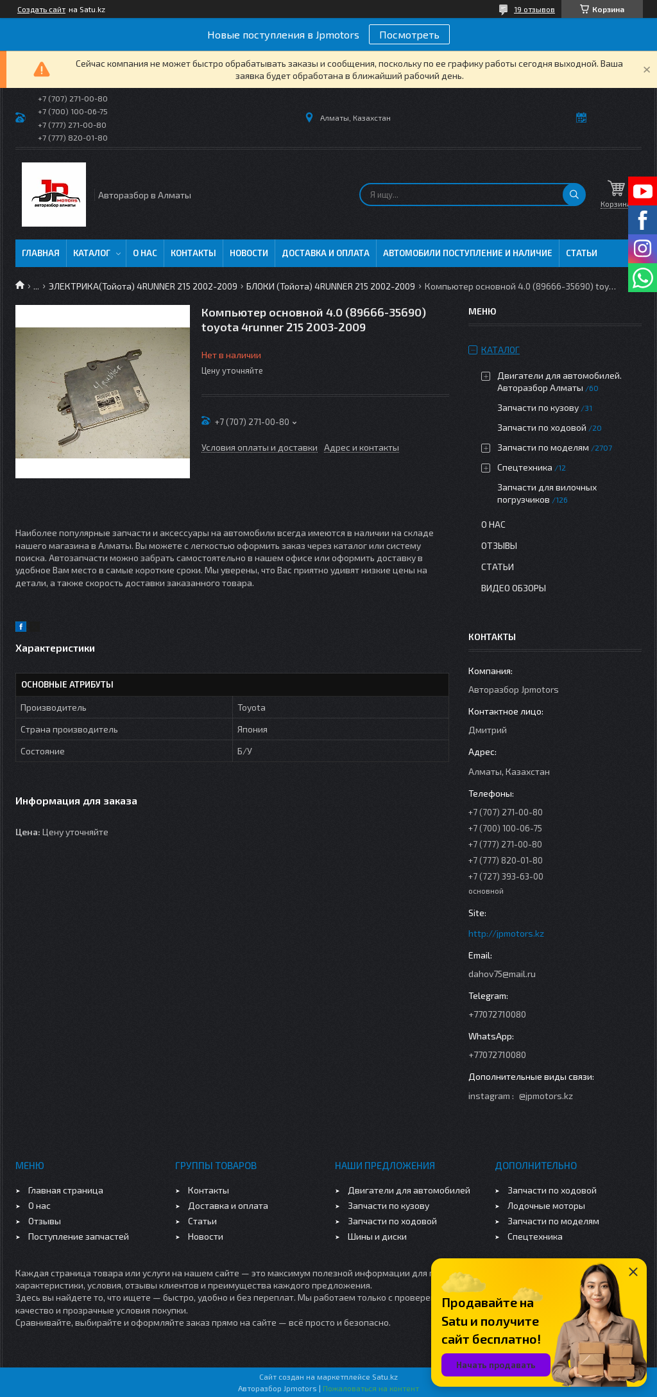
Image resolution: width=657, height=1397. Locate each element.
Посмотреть (409, 34)
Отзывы (499, 545)
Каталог (91, 253)
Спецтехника (524, 467)
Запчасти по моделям (543, 447)
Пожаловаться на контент (371, 1388)
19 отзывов (534, 8)
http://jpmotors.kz (506, 933)
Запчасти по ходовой (541, 427)
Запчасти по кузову (538, 407)
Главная (41, 253)
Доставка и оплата (326, 253)
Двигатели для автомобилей (409, 1189)
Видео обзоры (513, 587)
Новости (249, 253)
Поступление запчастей (78, 1236)
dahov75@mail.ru (502, 973)
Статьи (581, 253)
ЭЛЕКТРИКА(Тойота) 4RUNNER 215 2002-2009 (143, 286)
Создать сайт (41, 8)
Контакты (193, 253)
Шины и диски (377, 1236)
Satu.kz (385, 1376)
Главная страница (65, 1189)
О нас (145, 253)
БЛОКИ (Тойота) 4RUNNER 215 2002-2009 (330, 286)
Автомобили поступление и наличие (467, 253)
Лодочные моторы (546, 1205)
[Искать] (574, 194)
